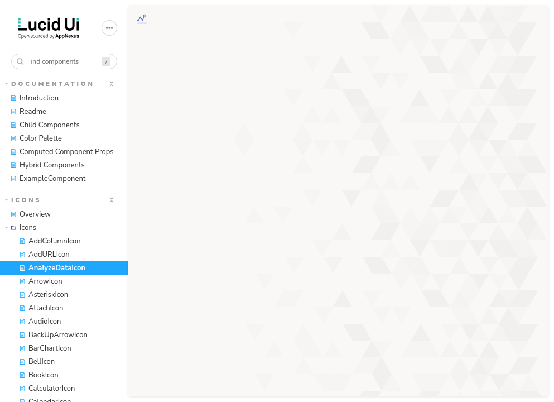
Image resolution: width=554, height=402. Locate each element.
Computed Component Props (62, 152)
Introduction (34, 98)
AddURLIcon (44, 255)
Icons (23, 200)
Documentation (50, 84)
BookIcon (39, 375)
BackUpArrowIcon (53, 335)
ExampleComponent (47, 179)
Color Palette (36, 138)
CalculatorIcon (47, 389)
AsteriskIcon (43, 295)
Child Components (45, 125)
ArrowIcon (40, 281)
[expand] (111, 83)
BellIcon (37, 362)
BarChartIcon (45, 348)
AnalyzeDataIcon (52, 268)
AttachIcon (41, 308)
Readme (28, 112)
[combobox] (64, 61)
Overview (30, 214)
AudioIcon (40, 322)
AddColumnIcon (50, 241)
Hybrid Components (47, 165)
